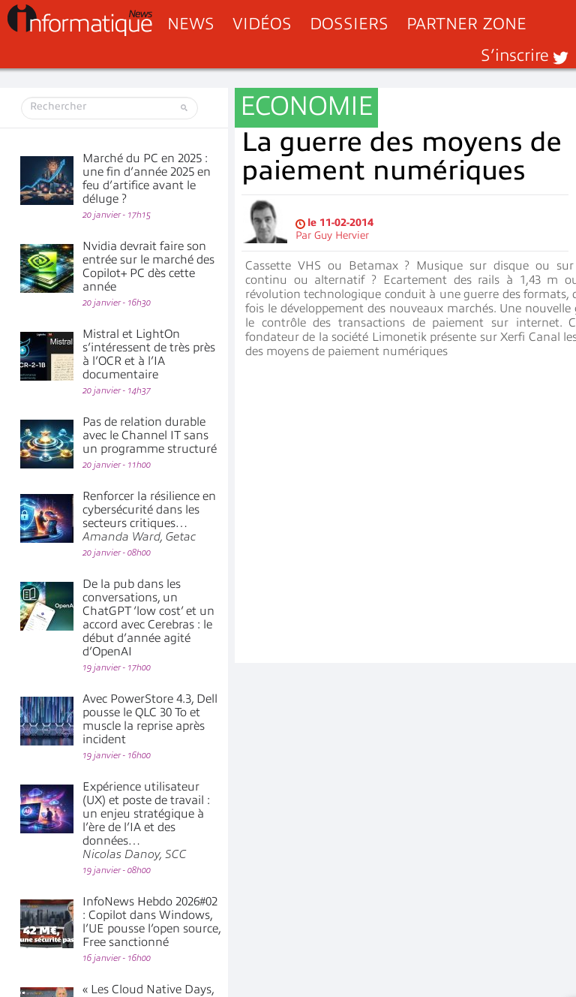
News (190, 23)
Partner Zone (466, 23)
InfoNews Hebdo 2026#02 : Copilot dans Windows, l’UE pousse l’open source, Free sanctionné (151, 922)
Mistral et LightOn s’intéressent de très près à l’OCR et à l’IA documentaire (148, 354)
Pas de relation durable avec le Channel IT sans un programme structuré (149, 435)
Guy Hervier (341, 235)
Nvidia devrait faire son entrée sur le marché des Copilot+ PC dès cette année (148, 266)
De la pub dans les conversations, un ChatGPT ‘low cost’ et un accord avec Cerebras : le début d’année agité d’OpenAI (148, 617)
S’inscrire (515, 55)
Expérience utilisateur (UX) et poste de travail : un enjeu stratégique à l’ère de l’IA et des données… (146, 820)
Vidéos (262, 23)
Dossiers (349, 23)
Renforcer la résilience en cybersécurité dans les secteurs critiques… (149, 516)
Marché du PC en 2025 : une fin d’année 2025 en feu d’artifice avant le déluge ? (146, 179)
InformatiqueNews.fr (80, 20)
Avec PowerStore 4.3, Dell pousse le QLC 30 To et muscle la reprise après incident (150, 719)
